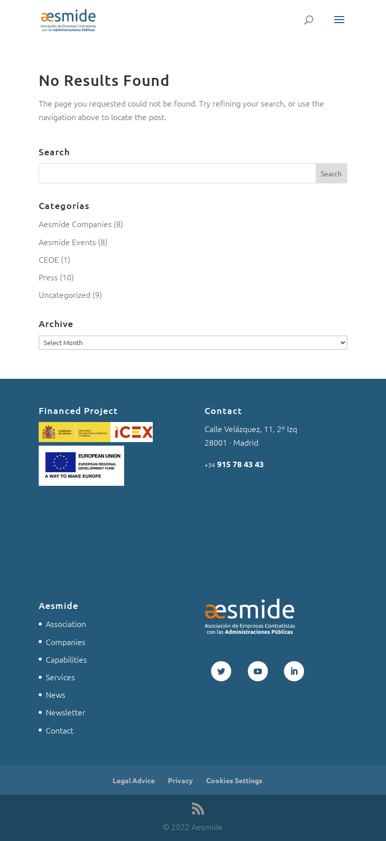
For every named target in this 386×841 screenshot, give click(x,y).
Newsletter (65, 711)
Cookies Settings (234, 780)
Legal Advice (134, 780)
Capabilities (66, 659)
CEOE (49, 259)
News (55, 694)
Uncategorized (64, 294)
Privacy (180, 780)
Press (48, 276)
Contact (59, 729)
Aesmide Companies (75, 223)
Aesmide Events (67, 241)
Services (60, 676)
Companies (65, 641)
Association (66, 623)
